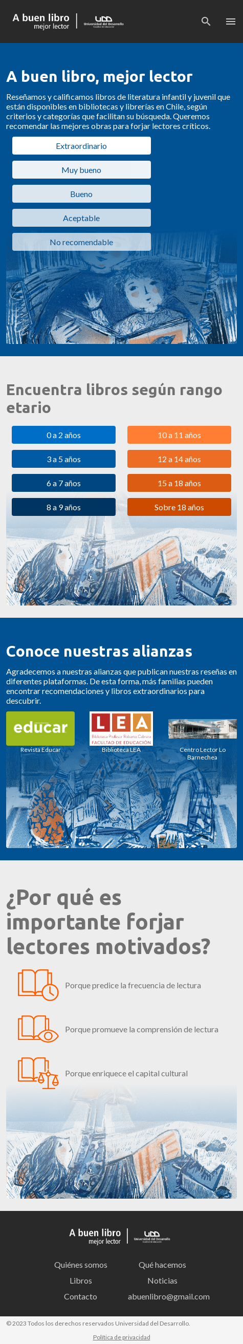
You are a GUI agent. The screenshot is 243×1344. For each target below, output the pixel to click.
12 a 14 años (179, 459)
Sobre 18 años (179, 507)
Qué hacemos (162, 1264)
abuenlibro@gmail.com (166, 1296)
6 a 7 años (64, 483)
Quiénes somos (80, 1264)
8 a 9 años (64, 507)
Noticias (162, 1280)
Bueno (81, 194)
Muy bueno (81, 170)
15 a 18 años (179, 483)
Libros (81, 1280)
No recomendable (81, 242)
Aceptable (81, 218)
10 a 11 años (179, 435)
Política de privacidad (121, 1337)
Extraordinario (81, 145)
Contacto (80, 1296)
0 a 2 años (64, 435)
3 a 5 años (64, 459)
